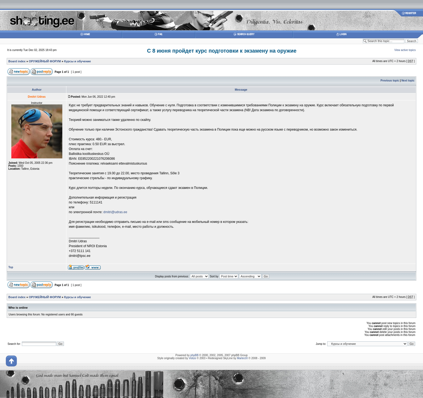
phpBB (194, 355)
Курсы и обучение (77, 61)
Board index (17, 61)
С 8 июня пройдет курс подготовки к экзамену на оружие (221, 51)
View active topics (405, 50)
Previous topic (390, 80)
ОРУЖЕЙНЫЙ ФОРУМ (45, 61)
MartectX (242, 358)
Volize (192, 358)
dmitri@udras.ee (115, 212)
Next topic (407, 80)
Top (10, 267)
